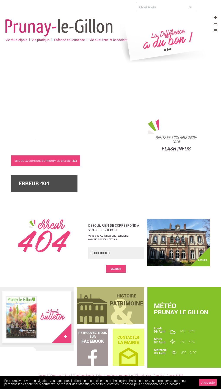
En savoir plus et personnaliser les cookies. (150, 384)
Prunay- (59, 25)
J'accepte (208, 382)
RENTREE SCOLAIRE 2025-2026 (176, 139)
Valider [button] (115, 268)
